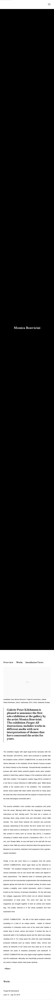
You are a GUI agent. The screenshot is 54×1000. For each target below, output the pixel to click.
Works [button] (19, 662)
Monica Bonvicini (27, 328)
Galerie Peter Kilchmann (21, 4)
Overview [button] (8, 662)
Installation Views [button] (34, 662)
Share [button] (7, 969)
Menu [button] (49, 4)
